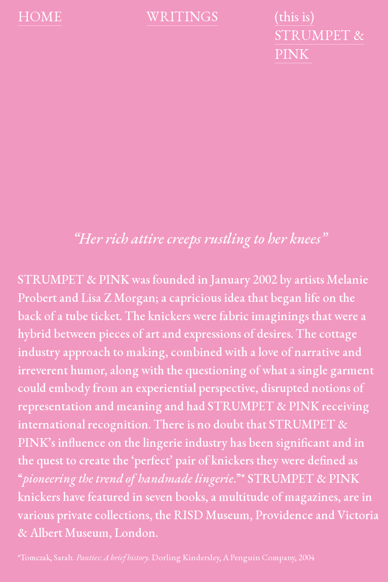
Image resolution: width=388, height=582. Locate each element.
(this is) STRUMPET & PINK (319, 35)
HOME (40, 16)
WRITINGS (182, 16)
